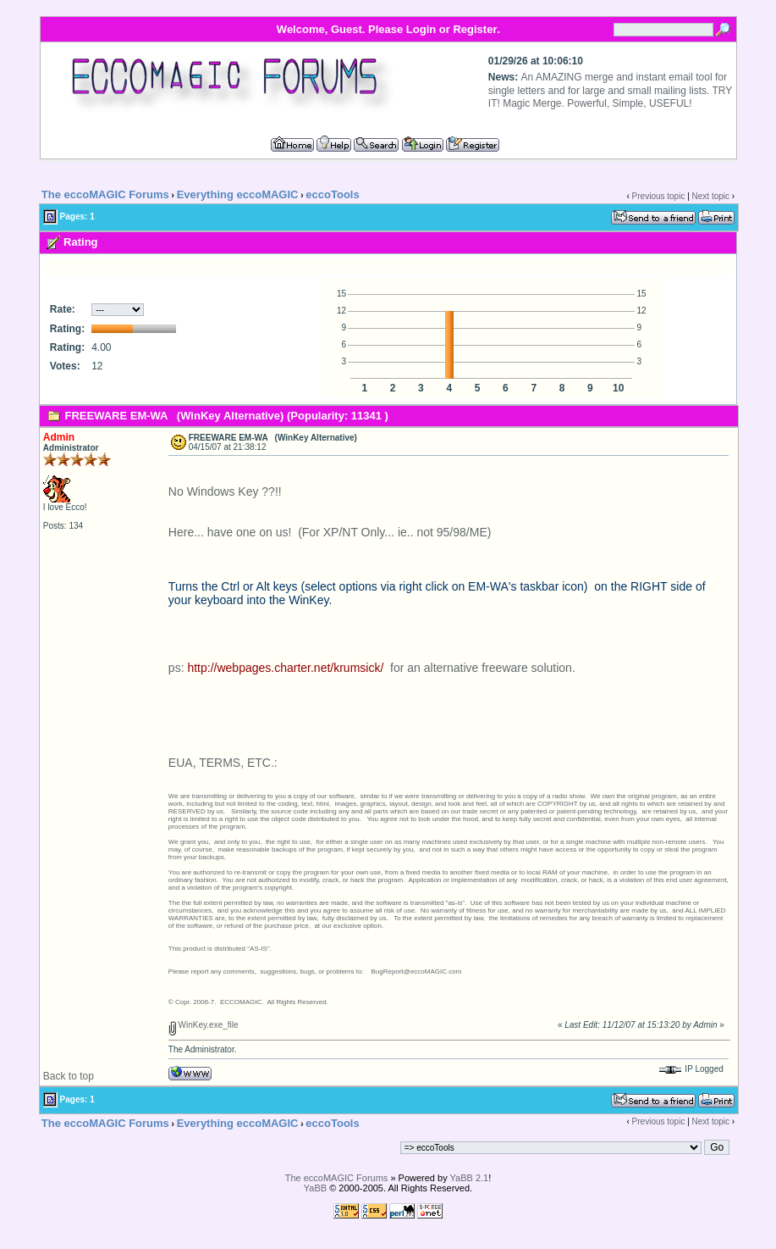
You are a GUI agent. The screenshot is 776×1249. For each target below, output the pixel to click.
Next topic (710, 196)
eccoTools (332, 194)
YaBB (315, 1188)
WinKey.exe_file (203, 1025)
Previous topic (658, 196)
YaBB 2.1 (469, 1178)
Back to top (68, 1076)
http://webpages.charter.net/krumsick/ (285, 667)
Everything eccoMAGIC (238, 194)
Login (421, 29)
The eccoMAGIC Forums (105, 194)
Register (475, 29)
